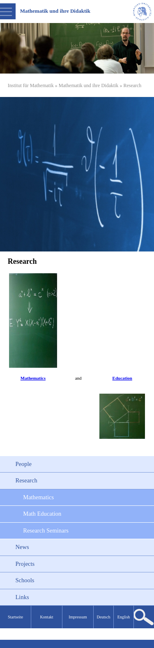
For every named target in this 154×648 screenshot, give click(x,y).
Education (122, 378)
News (22, 547)
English (123, 617)
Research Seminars (46, 530)
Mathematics (33, 378)
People (24, 464)
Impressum (78, 617)
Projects (25, 563)
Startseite (15, 617)
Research (26, 480)
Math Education (42, 513)
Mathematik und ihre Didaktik (89, 85)
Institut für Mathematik (31, 85)
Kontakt (46, 617)
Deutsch (103, 617)
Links (22, 597)
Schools (25, 580)
